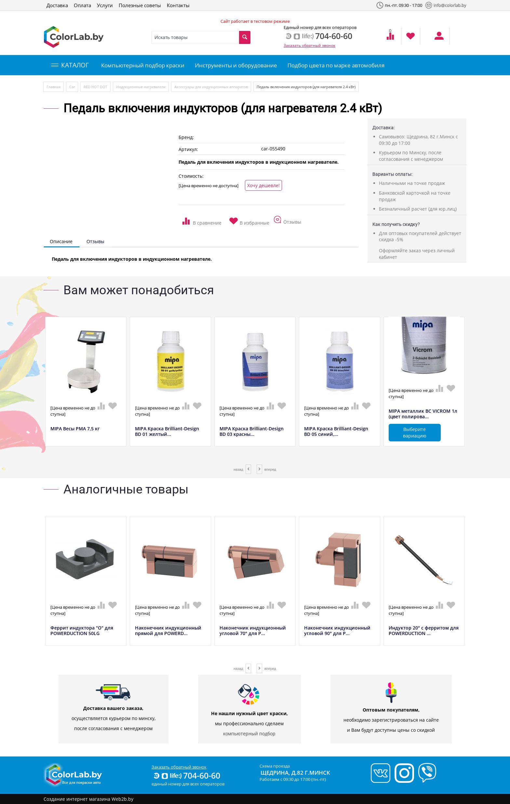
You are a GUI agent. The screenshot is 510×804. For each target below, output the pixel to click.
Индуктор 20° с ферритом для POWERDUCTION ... (424, 630)
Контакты (178, 5)
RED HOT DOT (95, 86)
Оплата (82, 5)
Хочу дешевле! (263, 185)
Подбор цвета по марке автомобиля (336, 65)
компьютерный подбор (249, 733)
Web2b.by (122, 799)
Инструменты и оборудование (236, 65)
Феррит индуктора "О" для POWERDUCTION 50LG (81, 630)
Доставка (57, 5)
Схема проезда (275, 766)
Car (72, 86)
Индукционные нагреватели (141, 86)
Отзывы (95, 241)
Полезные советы (140, 5)
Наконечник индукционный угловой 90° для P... (337, 630)
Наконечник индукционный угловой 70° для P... (253, 630)
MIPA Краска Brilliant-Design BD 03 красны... (252, 431)
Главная (53, 86)
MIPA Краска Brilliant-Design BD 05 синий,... (336, 431)
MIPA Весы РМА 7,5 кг (75, 429)
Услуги (105, 5)
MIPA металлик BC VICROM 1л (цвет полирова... (423, 414)
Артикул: (188, 149)
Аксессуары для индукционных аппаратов (211, 86)
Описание (61, 241)
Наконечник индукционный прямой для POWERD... (168, 630)
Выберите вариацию (414, 432)
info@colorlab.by (445, 5)
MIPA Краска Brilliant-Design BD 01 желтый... (167, 431)
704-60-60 (186, 775)
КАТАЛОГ (70, 65)
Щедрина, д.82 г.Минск (295, 772)
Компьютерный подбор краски (142, 65)
